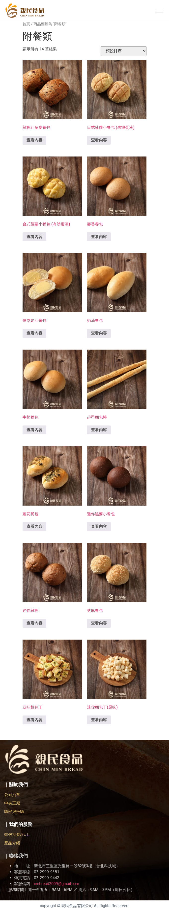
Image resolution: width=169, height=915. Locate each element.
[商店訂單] (123, 51)
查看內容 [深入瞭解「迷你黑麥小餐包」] (99, 526)
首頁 (26, 24)
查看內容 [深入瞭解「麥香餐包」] (99, 236)
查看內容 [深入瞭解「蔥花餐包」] (34, 526)
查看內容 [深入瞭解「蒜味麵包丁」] (34, 719)
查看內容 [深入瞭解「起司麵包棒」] (99, 429)
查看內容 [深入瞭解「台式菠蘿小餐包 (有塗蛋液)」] (34, 236)
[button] (159, 11)
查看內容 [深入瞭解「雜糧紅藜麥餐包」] (34, 140)
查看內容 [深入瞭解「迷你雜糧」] (34, 623)
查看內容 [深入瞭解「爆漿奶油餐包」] (34, 333)
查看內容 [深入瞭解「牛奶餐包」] (34, 429)
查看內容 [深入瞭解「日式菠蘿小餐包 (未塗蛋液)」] (99, 140)
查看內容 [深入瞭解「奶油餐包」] (99, 333)
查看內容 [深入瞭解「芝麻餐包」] (99, 623)
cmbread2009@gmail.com (56, 883)
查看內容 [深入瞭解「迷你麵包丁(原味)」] (99, 719)
